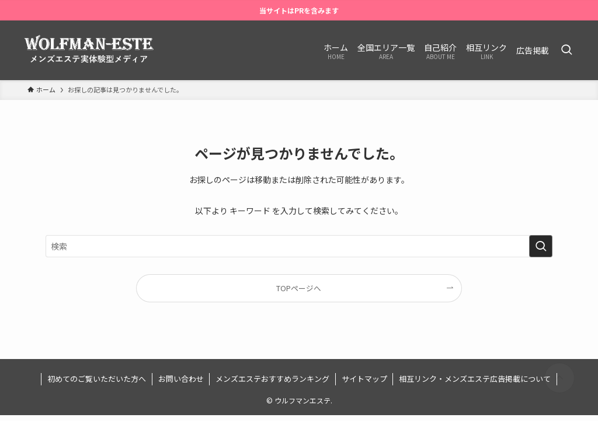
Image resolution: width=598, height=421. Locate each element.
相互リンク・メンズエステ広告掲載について (475, 378)
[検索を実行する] (540, 246)
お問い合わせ (181, 378)
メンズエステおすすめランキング (272, 378)
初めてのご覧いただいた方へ (96, 378)
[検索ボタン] (566, 50)
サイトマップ (364, 378)
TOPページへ (298, 288)
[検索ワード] (299, 246)
